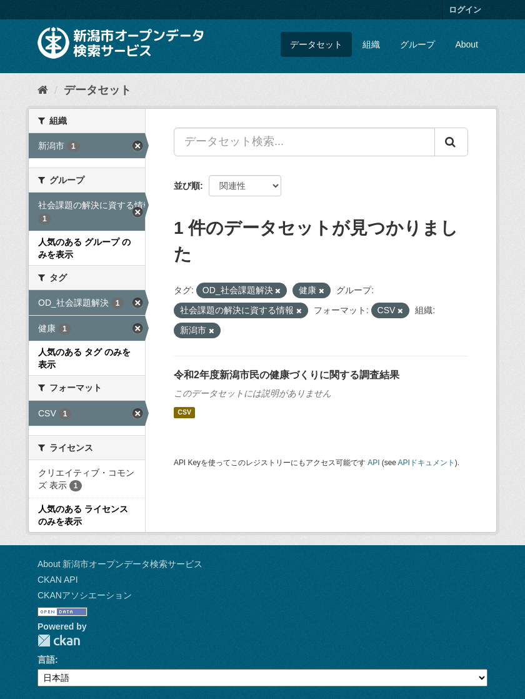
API (373, 462)
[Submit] (451, 142)
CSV (184, 412)
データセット (316, 44)
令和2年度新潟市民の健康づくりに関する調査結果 (286, 375)
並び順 (187, 186)
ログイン (465, 9)
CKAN (59, 640)
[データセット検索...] (304, 142)
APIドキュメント (426, 462)
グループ (417, 44)
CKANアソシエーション (85, 595)
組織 (371, 44)
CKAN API (58, 580)
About (466, 44)
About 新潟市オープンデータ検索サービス (120, 564)
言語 (46, 660)
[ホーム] (43, 90)
